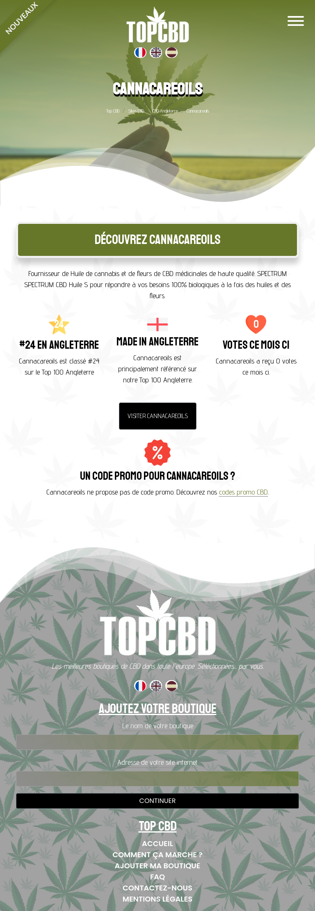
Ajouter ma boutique (158, 865)
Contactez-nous (157, 888)
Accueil (157, 843)
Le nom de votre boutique (157, 725)
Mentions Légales (157, 899)
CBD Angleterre (165, 111)
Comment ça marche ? (157, 854)
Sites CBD (136, 111)
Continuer (157, 800)
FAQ (157, 877)
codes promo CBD (243, 492)
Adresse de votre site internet (157, 762)
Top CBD (112, 111)
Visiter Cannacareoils (158, 416)
